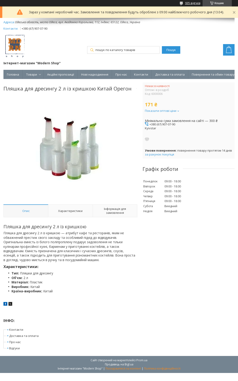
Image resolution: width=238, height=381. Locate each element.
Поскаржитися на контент (123, 368)
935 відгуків (192, 3)
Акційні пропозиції (60, 74)
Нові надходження (94, 74)
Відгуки (14, 348)
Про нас (121, 74)
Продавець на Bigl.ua (119, 364)
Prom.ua (141, 360)
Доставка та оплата (170, 74)
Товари (31, 74)
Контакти (141, 74)
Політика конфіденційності (162, 368)
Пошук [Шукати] (171, 50)
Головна (13, 74)
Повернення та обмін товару (213, 74)
